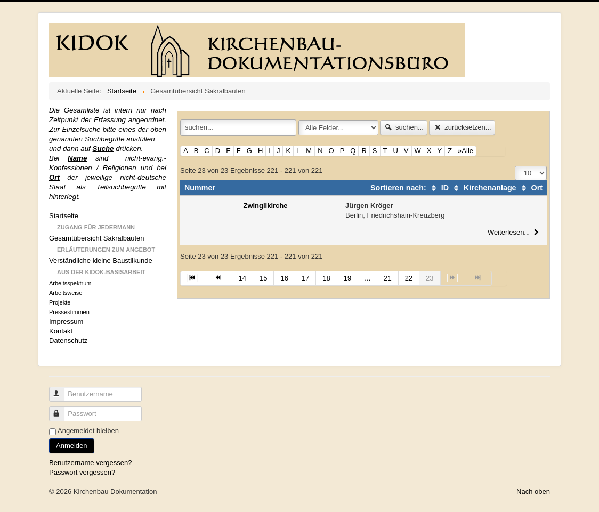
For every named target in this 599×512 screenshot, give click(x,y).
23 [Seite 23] (429, 278)
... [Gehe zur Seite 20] (367, 278)
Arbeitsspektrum (70, 283)
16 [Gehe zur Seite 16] (284, 278)
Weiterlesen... (514, 232)
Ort (531, 187)
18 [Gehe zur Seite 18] (326, 278)
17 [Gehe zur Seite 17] (305, 278)
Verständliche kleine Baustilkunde (100, 261)
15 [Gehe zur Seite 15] (263, 278)
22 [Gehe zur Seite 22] (408, 278)
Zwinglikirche (265, 206)
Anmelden (71, 446)
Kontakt (60, 331)
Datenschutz (68, 341)
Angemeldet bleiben (88, 431)
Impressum (66, 321)
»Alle (465, 151)
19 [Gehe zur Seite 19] (347, 278)
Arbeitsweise (65, 293)
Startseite (63, 216)
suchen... (404, 127)
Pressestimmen (69, 312)
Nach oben (533, 491)
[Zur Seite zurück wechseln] (219, 278)
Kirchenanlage (483, 187)
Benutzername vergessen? (90, 463)
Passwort (61, 409)
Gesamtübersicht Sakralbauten (96, 238)
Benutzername (61, 389)
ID (438, 187)
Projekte (59, 302)
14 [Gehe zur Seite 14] (242, 278)
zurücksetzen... (462, 127)
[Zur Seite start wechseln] (193, 278)
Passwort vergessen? (82, 472)
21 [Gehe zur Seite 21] (387, 278)
